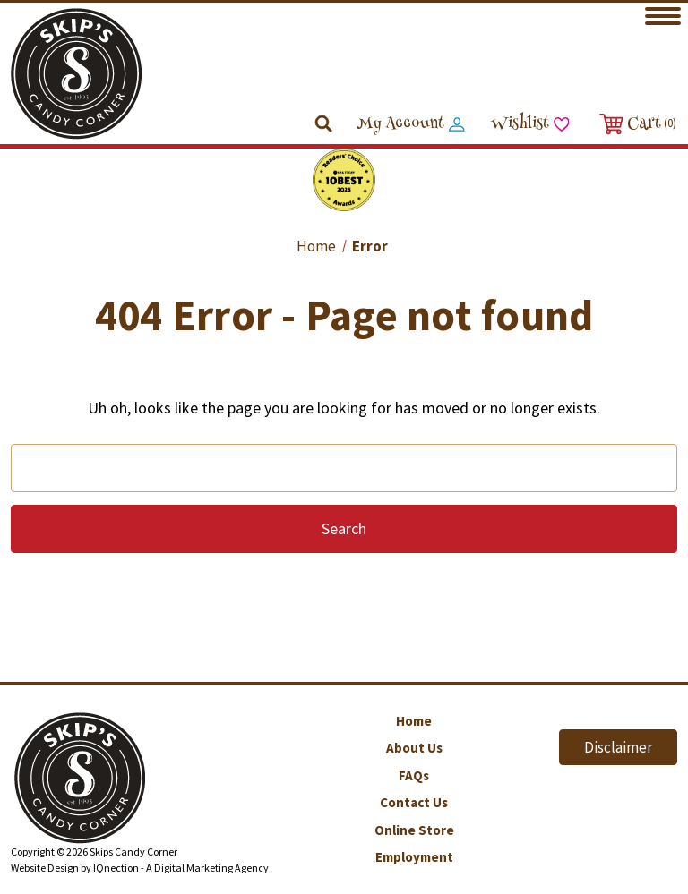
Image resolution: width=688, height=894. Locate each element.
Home (414, 720)
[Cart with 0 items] (636, 124)
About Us (414, 747)
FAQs (414, 775)
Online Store (414, 830)
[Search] (324, 125)
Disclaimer (618, 747)
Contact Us (414, 802)
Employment (414, 856)
